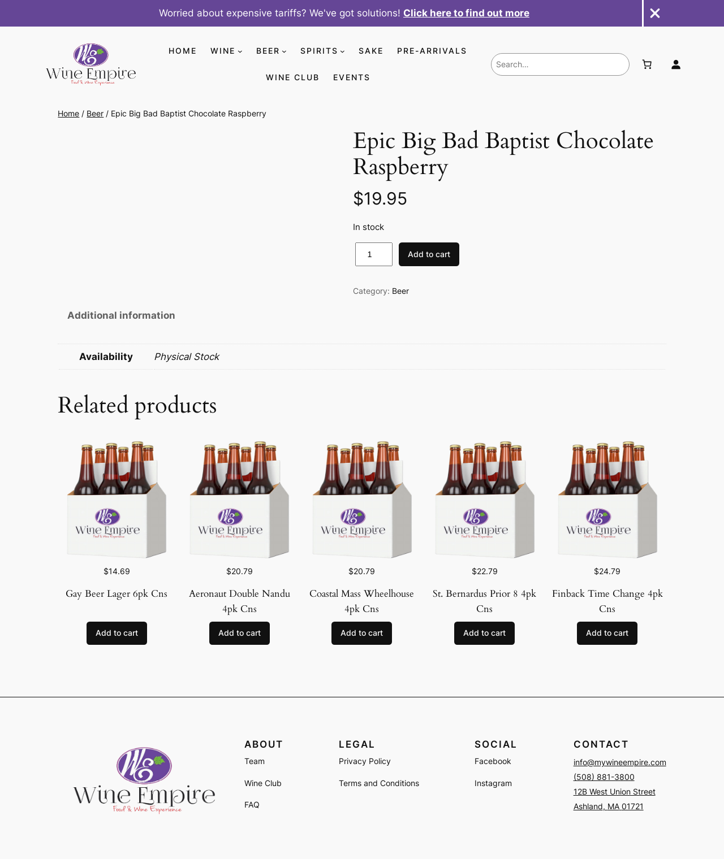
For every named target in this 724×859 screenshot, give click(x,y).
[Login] (676, 64)
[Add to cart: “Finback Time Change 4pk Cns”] (607, 633)
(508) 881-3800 (604, 777)
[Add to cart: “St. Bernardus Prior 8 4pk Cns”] (484, 633)
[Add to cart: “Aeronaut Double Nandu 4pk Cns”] (239, 633)
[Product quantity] (374, 254)
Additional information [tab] (121, 315)
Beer (95, 113)
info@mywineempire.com (620, 762)
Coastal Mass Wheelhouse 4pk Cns (361, 601)
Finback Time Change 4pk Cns (607, 601)
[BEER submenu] (284, 51)
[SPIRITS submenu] (342, 51)
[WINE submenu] (240, 51)
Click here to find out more (466, 13)
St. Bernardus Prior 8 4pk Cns (484, 601)
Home (68, 113)
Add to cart (429, 254)
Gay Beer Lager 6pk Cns (116, 593)
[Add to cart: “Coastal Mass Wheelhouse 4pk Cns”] (361, 633)
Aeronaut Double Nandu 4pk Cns (239, 601)
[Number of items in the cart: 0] (646, 64)
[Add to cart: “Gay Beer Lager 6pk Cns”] (117, 633)
